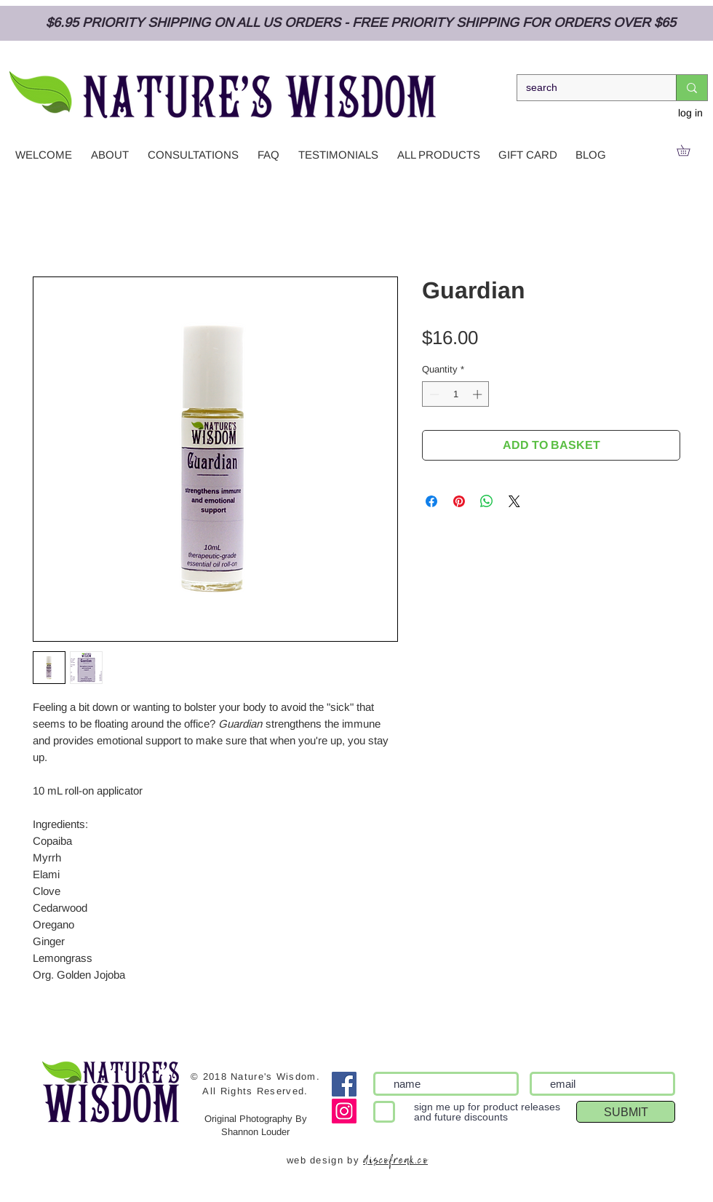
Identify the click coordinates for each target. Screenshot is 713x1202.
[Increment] (478, 394)
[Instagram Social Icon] (344, 1111)
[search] (585, 88)
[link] (689, 150)
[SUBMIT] (625, 1112)
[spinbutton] (456, 394)
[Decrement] (433, 394)
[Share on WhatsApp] (486, 501)
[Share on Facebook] (431, 501)
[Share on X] (514, 501)
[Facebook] (344, 1084)
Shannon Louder (255, 1131)
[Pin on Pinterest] (459, 501)
